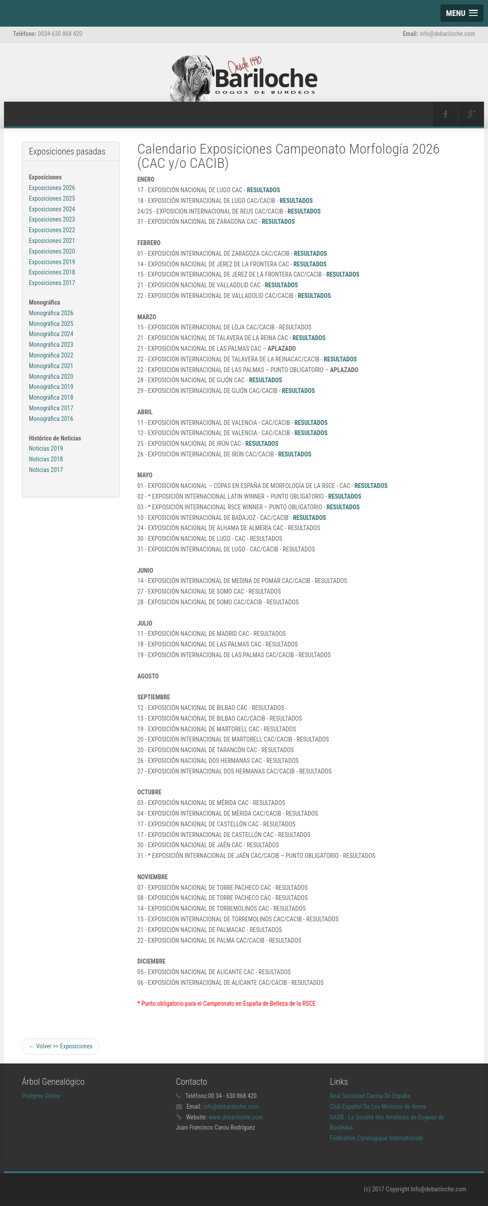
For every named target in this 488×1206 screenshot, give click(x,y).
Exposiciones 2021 (52, 240)
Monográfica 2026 (51, 313)
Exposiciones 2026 (52, 187)
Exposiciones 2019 (52, 262)
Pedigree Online (41, 1095)
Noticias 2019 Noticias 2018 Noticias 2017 (46, 459)
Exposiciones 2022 (52, 230)
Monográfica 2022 (51, 355)
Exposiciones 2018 (52, 272)
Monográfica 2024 (51, 333)
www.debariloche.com (235, 1117)
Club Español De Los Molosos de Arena (378, 1106)
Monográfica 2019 (51, 386)
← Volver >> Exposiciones (60, 1046)
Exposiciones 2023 (52, 219)
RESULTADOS (263, 190)
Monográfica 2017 (51, 408)
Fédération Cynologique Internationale (376, 1138)
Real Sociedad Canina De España (370, 1095)
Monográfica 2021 (51, 365)
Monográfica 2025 (51, 323)
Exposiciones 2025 (52, 198)
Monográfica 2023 (51, 344)
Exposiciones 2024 (52, 209)
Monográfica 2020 (51, 376)
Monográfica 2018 (51, 397)
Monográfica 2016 (51, 418)
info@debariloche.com (231, 1106)
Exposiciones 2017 (52, 282)
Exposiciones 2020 (52, 251)
